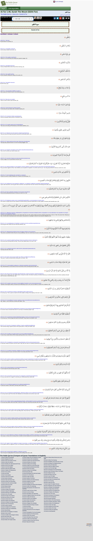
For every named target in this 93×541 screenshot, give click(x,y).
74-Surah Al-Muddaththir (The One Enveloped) (31, 512)
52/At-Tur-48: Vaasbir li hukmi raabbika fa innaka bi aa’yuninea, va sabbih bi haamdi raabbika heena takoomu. (24, 443)
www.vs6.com (89, 525)
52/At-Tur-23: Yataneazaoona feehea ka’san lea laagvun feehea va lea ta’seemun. (18, 231)
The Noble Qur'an (5, 14)
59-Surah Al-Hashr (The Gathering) (29, 486)
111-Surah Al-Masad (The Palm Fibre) (51, 506)
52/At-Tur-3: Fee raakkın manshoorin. (8, 57)
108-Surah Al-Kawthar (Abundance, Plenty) (52, 501)
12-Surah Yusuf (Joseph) (6, 474)
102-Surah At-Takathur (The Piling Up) (51, 492)
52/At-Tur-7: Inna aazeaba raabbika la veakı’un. (10, 90)
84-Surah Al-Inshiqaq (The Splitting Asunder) (52, 463)
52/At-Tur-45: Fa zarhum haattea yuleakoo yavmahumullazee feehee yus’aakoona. (18, 418)
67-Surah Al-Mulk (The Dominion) (28, 500)
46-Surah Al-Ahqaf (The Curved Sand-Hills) (30, 465)
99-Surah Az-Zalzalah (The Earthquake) (51, 487)
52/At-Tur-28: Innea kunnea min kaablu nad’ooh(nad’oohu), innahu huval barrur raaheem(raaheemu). (22, 273)
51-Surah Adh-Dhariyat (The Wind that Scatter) (31, 473)
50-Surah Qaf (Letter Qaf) (27, 471)
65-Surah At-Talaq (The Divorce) (28, 496)
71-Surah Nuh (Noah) (26, 506)
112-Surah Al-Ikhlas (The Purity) (50, 507)
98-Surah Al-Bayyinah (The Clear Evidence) (52, 485)
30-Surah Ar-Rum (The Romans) (7, 503)
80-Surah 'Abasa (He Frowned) (28, 521)
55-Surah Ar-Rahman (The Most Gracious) (30, 479)
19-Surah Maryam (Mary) (6, 486)
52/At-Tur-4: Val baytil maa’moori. (7, 65)
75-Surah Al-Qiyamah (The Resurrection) (30, 513)
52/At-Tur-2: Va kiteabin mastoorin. (7, 48)
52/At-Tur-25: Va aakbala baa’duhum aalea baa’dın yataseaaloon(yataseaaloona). (18, 248)
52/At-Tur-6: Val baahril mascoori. (7, 82)
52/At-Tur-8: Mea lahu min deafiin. (7, 99)
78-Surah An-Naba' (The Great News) (29, 518)
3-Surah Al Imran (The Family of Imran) (8, 460)
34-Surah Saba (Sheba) (5, 510)
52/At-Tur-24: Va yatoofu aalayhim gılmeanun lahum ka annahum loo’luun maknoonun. (19, 240)
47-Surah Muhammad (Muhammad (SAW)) (30, 466)
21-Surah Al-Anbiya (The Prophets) (8, 489)
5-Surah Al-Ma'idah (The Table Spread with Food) (10, 463)
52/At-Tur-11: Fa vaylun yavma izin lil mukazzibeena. (11, 124)
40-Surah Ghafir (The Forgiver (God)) (8, 519)
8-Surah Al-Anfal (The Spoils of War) (8, 468)
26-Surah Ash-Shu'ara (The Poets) (7, 497)
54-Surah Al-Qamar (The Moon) (28, 478)
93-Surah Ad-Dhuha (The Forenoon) (51, 477)
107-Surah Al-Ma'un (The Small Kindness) (52, 500)
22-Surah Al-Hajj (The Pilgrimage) (7, 490)
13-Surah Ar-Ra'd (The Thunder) (7, 476)
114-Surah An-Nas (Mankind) (49, 511)
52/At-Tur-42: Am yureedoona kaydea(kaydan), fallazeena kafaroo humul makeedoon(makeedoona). (22, 392)
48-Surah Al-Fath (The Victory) (28, 468)
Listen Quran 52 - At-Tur (6, 17)
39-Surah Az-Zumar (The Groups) (7, 518)
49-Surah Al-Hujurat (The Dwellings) (29, 470)
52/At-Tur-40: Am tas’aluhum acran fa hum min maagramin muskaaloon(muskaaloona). (19, 375)
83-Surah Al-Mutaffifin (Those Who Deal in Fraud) (53, 461)
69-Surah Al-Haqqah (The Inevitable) (29, 503)
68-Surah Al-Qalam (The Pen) (28, 501)
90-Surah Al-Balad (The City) (49, 472)
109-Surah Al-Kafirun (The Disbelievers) (51, 503)
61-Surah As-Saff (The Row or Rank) (29, 490)
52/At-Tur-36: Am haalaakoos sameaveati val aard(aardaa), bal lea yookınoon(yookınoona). (20, 342)
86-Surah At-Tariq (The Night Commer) (51, 466)
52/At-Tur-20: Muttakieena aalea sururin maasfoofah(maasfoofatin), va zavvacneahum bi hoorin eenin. (22, 200)
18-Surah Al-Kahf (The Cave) (6, 484)
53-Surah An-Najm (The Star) (28, 476)
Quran (3, 9)
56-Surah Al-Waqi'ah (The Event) (28, 481)
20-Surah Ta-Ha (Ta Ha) (5, 487)
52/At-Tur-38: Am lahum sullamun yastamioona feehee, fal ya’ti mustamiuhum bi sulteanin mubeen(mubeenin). (24, 359)
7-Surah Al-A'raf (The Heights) (7, 466)
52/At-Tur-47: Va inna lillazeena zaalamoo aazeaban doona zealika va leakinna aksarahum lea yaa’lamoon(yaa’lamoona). (26, 434)
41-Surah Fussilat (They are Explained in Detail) (31, 457)
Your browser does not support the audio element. (23, 19)
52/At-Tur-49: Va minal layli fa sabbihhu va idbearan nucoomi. (13, 451)
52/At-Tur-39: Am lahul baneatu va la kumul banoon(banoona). (13, 367)
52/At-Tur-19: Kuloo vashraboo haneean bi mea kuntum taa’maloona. (15, 191)
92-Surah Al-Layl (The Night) (49, 476)
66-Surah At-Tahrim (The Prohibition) (29, 498)
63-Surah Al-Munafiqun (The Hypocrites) (30, 493)
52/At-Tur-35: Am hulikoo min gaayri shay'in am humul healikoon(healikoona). (17, 333)
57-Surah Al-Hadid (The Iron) (28, 482)
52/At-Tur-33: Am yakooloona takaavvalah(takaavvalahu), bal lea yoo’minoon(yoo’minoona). (20, 316)
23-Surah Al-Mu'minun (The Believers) (8, 492)
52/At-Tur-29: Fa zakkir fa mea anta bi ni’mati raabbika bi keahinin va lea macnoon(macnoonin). (20, 283)
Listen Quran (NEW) (13, 9)
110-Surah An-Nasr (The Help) (50, 504)
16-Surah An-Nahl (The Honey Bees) (8, 481)
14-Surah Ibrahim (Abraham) (6, 478)
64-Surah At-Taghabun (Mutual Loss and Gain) (31, 495)
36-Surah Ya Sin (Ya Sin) (6, 513)
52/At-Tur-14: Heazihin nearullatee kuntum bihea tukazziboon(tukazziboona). (16, 149)
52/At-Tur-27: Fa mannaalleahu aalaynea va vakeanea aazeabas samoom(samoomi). (18, 265)
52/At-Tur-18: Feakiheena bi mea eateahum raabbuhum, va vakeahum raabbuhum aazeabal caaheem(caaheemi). (24, 183)
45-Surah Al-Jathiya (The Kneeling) (29, 463)
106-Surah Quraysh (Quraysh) (50, 498)
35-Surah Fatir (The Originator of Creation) (9, 511)
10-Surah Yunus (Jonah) (5, 471)
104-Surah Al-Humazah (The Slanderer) (51, 495)
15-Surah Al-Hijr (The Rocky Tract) (7, 479)
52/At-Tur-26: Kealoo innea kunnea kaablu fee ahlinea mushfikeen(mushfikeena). (17, 256)
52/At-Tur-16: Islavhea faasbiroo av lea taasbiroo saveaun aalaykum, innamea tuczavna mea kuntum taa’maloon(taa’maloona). (27, 166)
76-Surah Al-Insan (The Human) (28, 515)
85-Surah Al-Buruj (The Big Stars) (50, 464)
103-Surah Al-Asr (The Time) (49, 493)
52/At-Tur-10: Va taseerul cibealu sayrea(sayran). (11, 116)
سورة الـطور (62, 15)
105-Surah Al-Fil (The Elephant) (50, 496)
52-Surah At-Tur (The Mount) (28, 474)
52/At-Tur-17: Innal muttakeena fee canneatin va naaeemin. (13, 175)
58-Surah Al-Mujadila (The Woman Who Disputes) (32, 484)
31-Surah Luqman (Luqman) (6, 505)
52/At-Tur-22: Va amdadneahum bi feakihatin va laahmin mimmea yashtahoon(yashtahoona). (20, 223)
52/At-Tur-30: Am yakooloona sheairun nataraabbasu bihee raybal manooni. (16, 291)
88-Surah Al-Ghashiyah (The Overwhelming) (52, 469)
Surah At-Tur (23, 14)
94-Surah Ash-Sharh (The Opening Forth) (52, 479)
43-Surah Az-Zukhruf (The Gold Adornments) (31, 460)
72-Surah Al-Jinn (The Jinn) (27, 507)
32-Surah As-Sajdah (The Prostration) (8, 506)
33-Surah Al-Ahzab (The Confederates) (8, 508)
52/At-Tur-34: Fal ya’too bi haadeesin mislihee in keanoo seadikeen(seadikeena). (17, 325)
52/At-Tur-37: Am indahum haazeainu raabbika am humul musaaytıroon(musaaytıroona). (19, 350)
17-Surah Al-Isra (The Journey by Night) (8, 482)
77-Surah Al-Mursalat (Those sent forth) (30, 517)
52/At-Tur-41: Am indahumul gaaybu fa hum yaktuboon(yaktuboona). (15, 384)
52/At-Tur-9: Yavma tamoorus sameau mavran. (10, 107)
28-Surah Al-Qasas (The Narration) (8, 500)
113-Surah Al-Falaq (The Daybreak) (51, 509)
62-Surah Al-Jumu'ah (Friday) (28, 492)
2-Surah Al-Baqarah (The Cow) (7, 459)
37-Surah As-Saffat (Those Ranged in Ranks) (10, 514)
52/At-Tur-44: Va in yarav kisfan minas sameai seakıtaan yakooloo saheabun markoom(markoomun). (22, 409)
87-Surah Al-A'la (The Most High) (50, 468)
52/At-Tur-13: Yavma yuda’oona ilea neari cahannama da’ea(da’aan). (15, 141)
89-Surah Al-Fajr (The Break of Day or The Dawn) (53, 471)
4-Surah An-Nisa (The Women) (7, 462)
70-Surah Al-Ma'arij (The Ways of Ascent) (30, 504)
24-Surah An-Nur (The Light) (6, 494)
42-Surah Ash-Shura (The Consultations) (30, 459)
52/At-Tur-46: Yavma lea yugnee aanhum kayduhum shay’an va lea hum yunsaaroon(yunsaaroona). (21, 426)
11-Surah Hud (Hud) (5, 473)
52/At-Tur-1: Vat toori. (5, 40)
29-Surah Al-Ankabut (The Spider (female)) (9, 502)
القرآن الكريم (67, 15)
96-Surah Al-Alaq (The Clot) (49, 482)
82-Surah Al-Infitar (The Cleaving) (50, 460)
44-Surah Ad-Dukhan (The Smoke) (29, 462)
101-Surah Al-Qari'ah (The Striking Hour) (52, 490)
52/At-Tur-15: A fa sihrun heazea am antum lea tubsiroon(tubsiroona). (15, 158)
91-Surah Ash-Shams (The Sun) (50, 474)
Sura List (15, 14)
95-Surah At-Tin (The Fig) (49, 480)
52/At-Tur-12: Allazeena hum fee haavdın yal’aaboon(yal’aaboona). (14, 133)
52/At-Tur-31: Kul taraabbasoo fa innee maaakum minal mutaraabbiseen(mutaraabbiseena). (20, 300)
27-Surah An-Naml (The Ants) (6, 498)
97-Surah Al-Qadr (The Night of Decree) (51, 484)
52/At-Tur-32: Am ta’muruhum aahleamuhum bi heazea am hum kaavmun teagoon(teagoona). (20, 308)
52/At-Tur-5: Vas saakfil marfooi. (7, 74)
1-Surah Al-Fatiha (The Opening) (7, 457)
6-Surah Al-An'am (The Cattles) (7, 465)
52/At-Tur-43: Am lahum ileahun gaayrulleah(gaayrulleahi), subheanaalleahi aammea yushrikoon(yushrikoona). (24, 401)
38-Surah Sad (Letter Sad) (6, 516)
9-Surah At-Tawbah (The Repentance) (8, 470)
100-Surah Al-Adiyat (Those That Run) (51, 488)
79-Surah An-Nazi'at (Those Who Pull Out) (30, 520)
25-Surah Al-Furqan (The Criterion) (7, 495)
